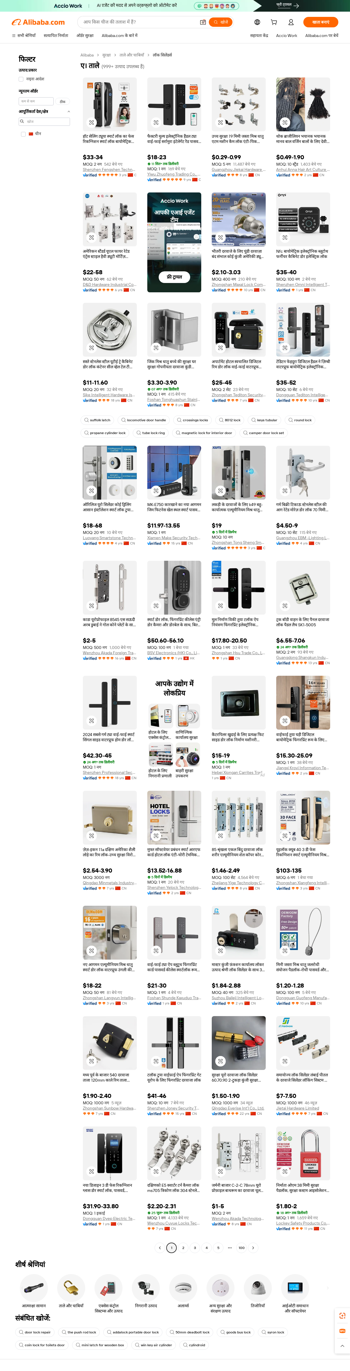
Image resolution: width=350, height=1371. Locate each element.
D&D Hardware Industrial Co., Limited (110, 284)
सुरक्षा (106, 55)
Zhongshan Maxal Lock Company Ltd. (239, 284)
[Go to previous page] (160, 1248)
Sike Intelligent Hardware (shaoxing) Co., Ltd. (110, 394)
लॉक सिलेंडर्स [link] (162, 55)
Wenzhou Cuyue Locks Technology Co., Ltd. (174, 1223)
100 (242, 1248)
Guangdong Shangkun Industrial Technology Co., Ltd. (303, 657)
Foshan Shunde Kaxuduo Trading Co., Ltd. (174, 997)
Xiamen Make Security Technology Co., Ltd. (174, 537)
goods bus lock (235, 1332)
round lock (300, 420)
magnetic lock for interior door (204, 433)
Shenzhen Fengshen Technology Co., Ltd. (110, 169)
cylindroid (194, 1345)
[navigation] (44, 652)
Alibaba (87, 55)
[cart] (275, 23)
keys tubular (264, 420)
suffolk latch (97, 420)
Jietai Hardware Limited (297, 1108)
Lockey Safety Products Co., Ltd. (303, 1223)
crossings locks (192, 420)
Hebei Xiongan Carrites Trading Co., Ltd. (239, 772)
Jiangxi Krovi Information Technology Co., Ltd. (303, 767)
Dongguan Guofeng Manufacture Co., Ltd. (303, 997)
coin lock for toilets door (42, 1345)
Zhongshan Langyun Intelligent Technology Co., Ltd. (110, 997)
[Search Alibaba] (139, 22)
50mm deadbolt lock (189, 1332)
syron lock (273, 1332)
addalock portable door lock (133, 1332)
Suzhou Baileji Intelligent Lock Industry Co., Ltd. (239, 997)
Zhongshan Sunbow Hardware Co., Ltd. (110, 1108)
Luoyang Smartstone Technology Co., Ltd (110, 537)
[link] (342, 1315)
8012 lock (229, 420)
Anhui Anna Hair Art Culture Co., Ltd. (303, 169)
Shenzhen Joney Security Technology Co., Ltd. (174, 1108)
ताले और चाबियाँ (132, 55)
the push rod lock (79, 1332)
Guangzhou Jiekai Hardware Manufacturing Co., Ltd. (239, 169)
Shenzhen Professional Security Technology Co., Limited (110, 772)
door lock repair (35, 1332)
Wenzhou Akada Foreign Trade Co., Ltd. (110, 652)
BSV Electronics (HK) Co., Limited (174, 652)
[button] (203, 22)
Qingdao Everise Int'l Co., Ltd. (238, 1108)
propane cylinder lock (104, 433)
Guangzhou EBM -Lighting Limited (303, 537)
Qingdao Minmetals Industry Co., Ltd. (110, 882)
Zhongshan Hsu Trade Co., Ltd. (239, 652)
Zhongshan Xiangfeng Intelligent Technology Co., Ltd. (303, 882)
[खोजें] (220, 22)
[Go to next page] (253, 1248)
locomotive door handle (143, 420)
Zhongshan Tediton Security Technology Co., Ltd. (239, 394)
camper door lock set (263, 433)
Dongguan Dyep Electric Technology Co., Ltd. (110, 1218)
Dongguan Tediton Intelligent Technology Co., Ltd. (303, 394)
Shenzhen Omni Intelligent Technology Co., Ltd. (303, 284)
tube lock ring (150, 433)
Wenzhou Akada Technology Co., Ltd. (239, 1218)
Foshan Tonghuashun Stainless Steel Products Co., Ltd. (174, 399)
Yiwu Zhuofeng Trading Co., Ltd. (174, 174)
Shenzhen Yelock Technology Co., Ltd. (174, 887)
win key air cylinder (153, 1345)
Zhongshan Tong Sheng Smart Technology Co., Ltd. (239, 542)
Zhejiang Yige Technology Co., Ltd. (239, 882)
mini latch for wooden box (100, 1345)
